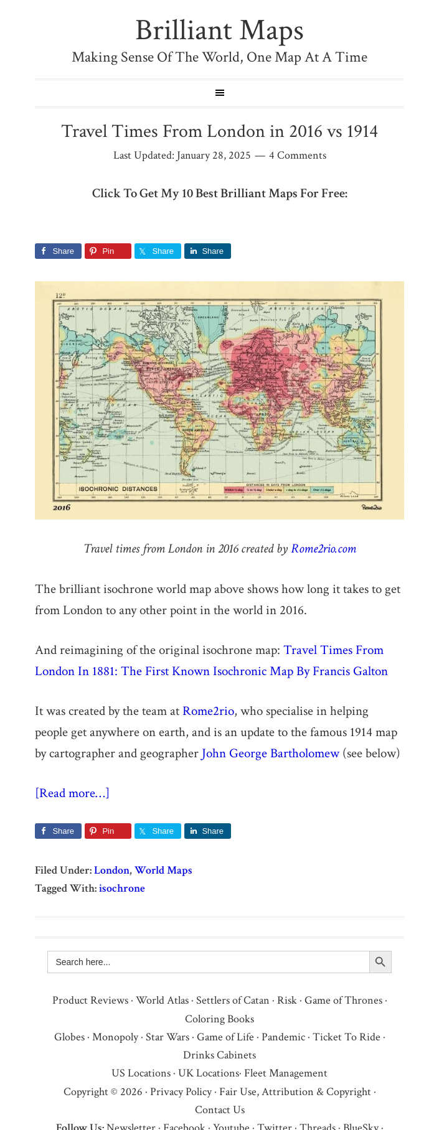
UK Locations (208, 1073)
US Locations (141, 1073)
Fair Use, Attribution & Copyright (295, 1092)
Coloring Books (219, 1019)
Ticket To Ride (346, 1037)
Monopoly (115, 1037)
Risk (287, 1000)
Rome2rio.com (323, 548)
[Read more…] (72, 793)
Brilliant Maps (219, 30)
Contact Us (220, 1110)
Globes (69, 1037)
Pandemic (283, 1037)
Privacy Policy (181, 1092)
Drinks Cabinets (219, 1055)
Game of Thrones (343, 1000)
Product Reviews (90, 1000)
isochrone (122, 888)
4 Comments (297, 155)
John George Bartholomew (270, 753)
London (112, 870)
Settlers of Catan (233, 1000)
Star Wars (167, 1037)
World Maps (163, 870)
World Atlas (162, 1000)
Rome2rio (208, 711)
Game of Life (225, 1037)
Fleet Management (286, 1073)
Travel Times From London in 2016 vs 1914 (219, 131)
